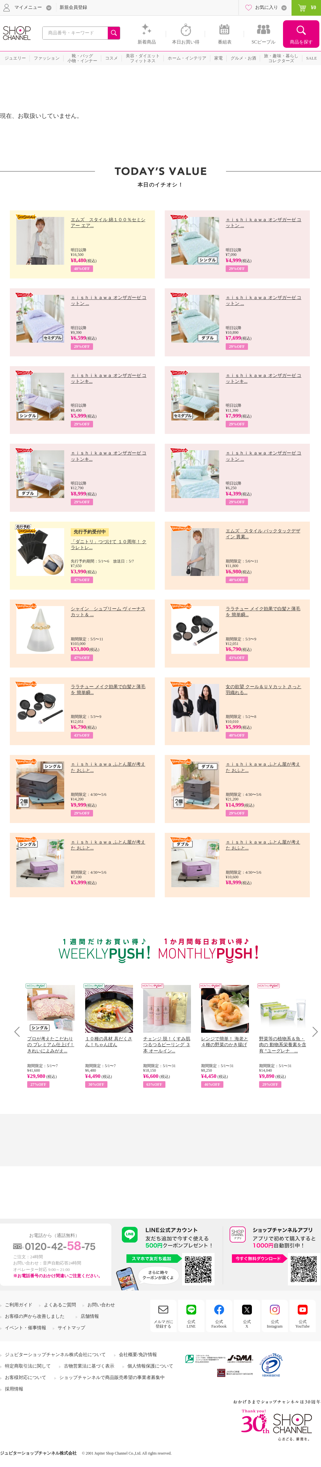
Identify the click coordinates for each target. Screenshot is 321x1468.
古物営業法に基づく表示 (89, 1366)
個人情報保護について (150, 1366)
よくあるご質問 (60, 1304)
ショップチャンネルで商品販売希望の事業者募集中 (112, 1377)
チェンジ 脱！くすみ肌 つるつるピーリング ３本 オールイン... (166, 1044)
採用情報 (14, 1389)
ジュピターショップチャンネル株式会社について (55, 1354)
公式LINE (191, 1324)
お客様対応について (25, 1377)
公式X (247, 1324)
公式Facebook (219, 1324)
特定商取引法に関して (28, 1366)
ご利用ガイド (18, 1304)
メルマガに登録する (163, 1324)
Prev (19, 1031)
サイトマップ (71, 1327)
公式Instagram (275, 1324)
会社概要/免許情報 (138, 1354)
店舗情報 (90, 1316)
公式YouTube (302, 1324)
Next (313, 1031)
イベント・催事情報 (25, 1327)
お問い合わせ (101, 1304)
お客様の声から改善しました (35, 1316)
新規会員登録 (73, 7)
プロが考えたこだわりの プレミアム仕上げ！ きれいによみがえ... (50, 1044)
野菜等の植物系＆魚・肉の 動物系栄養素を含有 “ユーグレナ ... (282, 1044)
